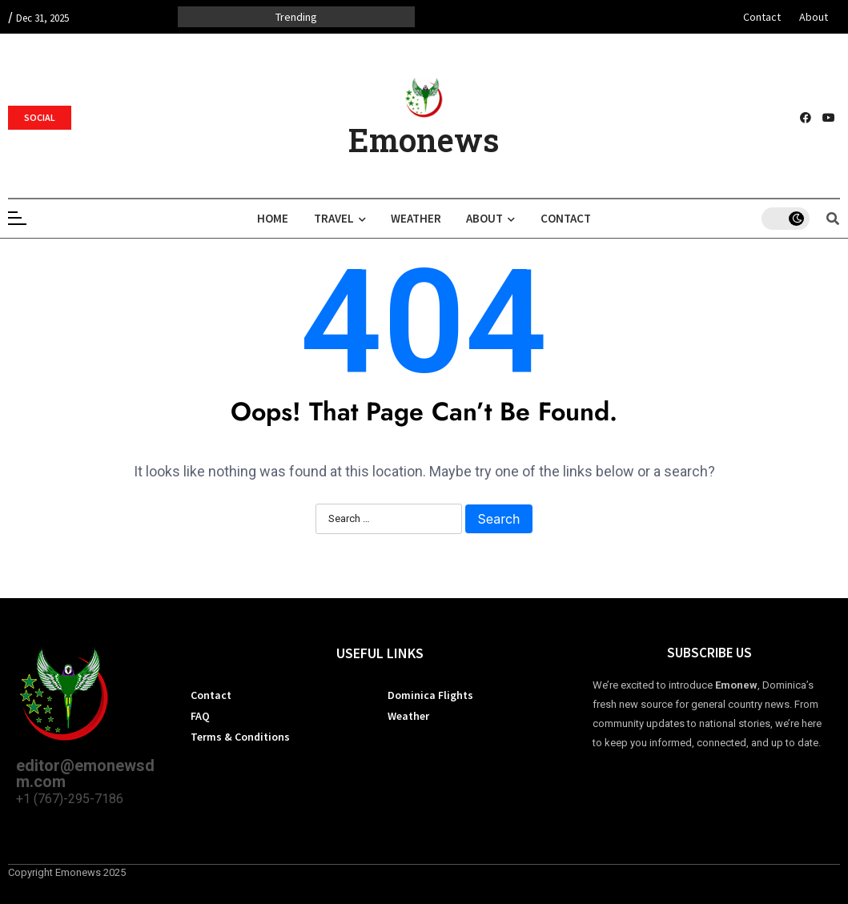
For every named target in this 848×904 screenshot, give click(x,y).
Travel (337, 218)
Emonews (423, 140)
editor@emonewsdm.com (85, 773)
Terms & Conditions (240, 736)
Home (267, 218)
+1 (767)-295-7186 (69, 798)
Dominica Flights (430, 695)
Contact (762, 17)
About (813, 17)
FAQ (200, 716)
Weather (416, 218)
